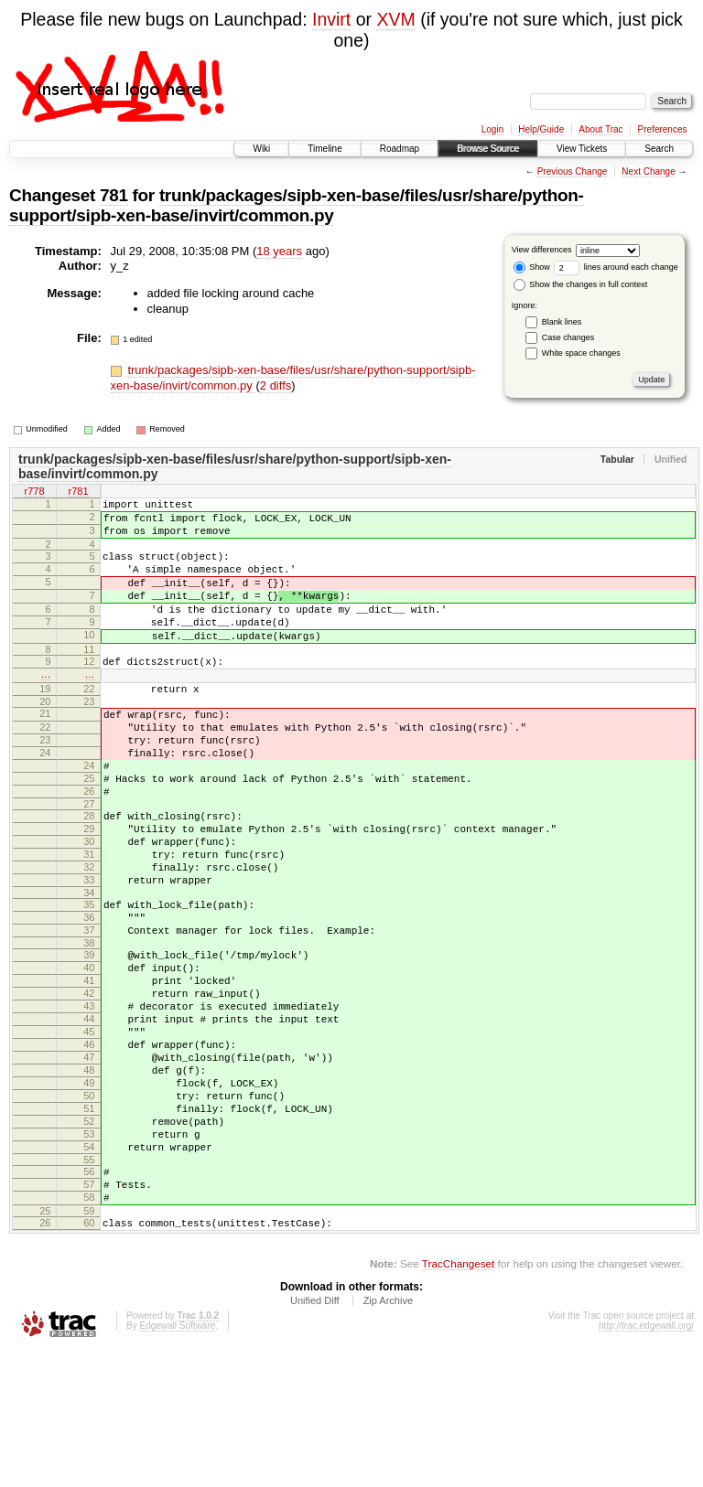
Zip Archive (388, 1437)
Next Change (648, 171)
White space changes (581, 353)
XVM (395, 19)
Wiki (261, 149)
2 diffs (275, 385)
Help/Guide (541, 129)
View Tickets (582, 149)
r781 (78, 492)
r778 (34, 492)
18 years (279, 251)
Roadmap (399, 149)
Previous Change (572, 171)
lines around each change (616, 267)
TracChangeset (458, 1401)
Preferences (662, 129)
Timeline (324, 149)
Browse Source (488, 149)
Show (532, 267)
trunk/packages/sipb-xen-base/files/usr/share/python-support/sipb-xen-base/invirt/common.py (296, 205)
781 (114, 195)
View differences (542, 249)
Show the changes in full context (581, 284)
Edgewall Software (177, 1463)
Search (659, 149)
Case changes (568, 337)
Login (492, 129)
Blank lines (562, 321)
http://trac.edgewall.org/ (646, 1463)
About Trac (600, 129)
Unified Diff (315, 1437)
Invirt (331, 19)
